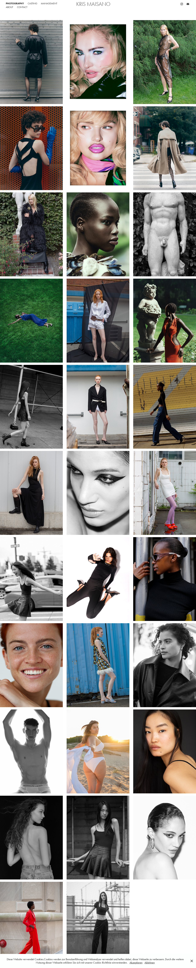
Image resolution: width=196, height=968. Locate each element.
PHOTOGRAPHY (15, 3)
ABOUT (9, 7)
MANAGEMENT (49, 3)
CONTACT (22, 7)
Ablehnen (150, 962)
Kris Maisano (93, 4)
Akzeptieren (136, 962)
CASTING (32, 3)
